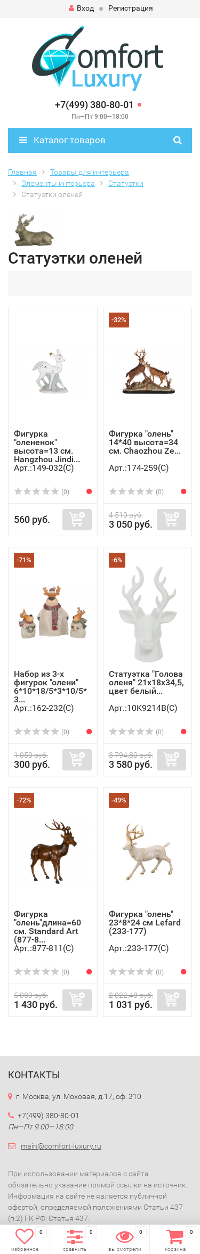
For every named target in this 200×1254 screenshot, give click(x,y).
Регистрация (130, 8)
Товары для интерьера (89, 172)
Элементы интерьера (58, 183)
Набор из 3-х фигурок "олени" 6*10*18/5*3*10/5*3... (50, 686)
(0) (41, 492)
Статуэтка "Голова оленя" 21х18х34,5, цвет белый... (146, 682)
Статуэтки (125, 183)
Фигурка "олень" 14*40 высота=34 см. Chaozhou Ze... (145, 442)
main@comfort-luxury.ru (61, 1146)
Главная (22, 172)
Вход (81, 8)
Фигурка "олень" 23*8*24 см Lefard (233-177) (145, 922)
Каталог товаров (62, 140)
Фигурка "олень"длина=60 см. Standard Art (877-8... (47, 927)
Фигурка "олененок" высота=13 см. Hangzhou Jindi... (47, 446)
